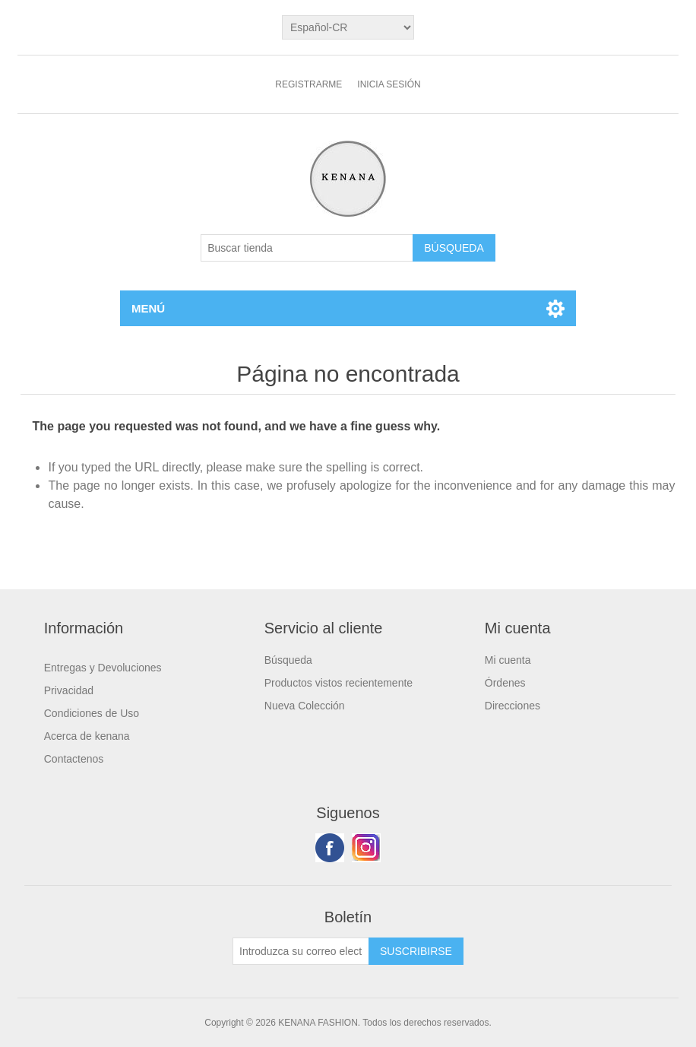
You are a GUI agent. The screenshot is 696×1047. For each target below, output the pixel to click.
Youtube (366, 847)
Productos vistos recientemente (338, 683)
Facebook (329, 847)
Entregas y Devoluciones (103, 668)
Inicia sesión (388, 84)
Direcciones (512, 706)
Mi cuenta (508, 660)
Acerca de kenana (87, 736)
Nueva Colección (304, 706)
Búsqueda (288, 660)
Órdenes (505, 683)
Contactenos (74, 759)
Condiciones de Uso (91, 713)
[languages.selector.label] (348, 27)
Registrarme (308, 84)
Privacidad (68, 690)
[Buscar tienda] (307, 248)
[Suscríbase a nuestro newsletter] (301, 951)
